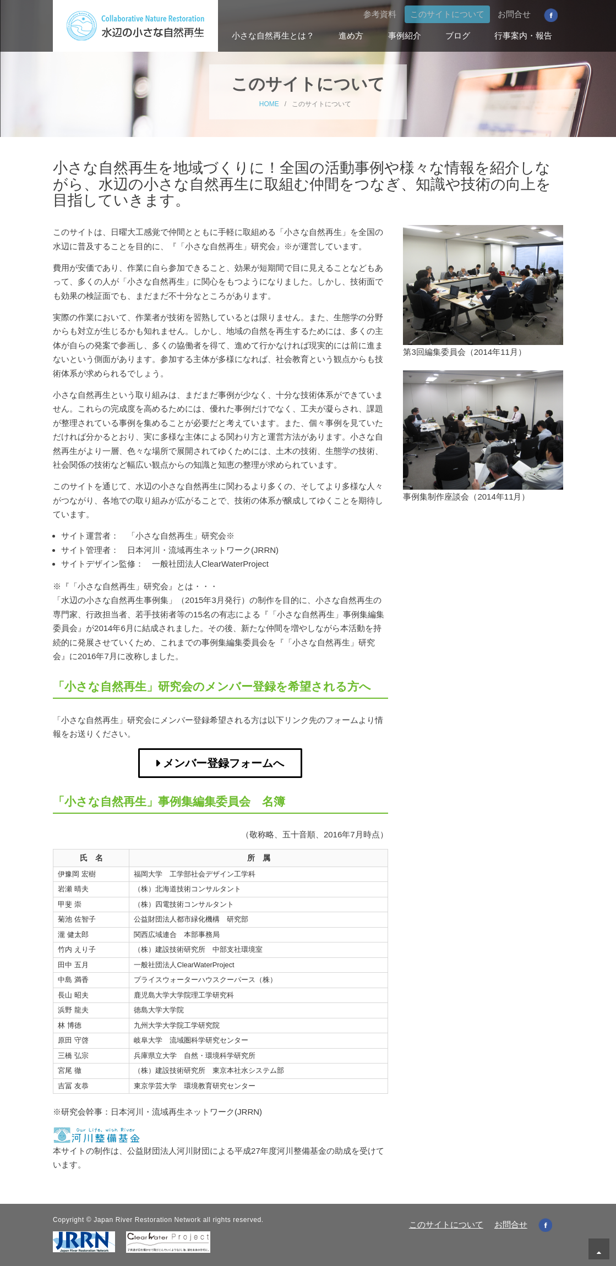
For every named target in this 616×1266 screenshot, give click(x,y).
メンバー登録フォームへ (223, 763)
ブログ (457, 35)
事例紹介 (404, 35)
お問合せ (514, 14)
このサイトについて (447, 14)
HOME (269, 104)
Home (197, 35)
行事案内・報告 (523, 35)
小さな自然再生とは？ (273, 35)
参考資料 (379, 14)
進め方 (351, 35)
